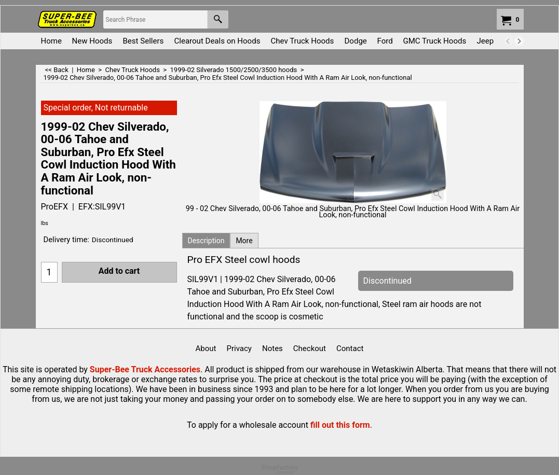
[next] (519, 41)
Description (206, 240)
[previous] (508, 41)
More (244, 240)
